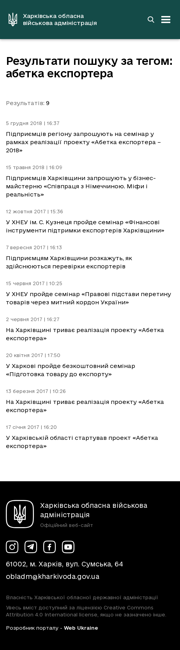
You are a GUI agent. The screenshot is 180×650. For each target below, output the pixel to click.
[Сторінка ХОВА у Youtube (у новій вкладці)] (68, 547)
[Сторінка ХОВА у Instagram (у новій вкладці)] (12, 547)
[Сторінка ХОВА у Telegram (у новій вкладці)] (31, 547)
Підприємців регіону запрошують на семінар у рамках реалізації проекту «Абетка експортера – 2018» (83, 142)
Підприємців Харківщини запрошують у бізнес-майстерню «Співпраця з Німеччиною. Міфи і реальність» (81, 186)
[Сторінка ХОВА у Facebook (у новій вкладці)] (49, 547)
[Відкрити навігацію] (166, 19)
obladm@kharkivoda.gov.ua (52, 576)
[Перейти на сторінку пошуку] (151, 19)
